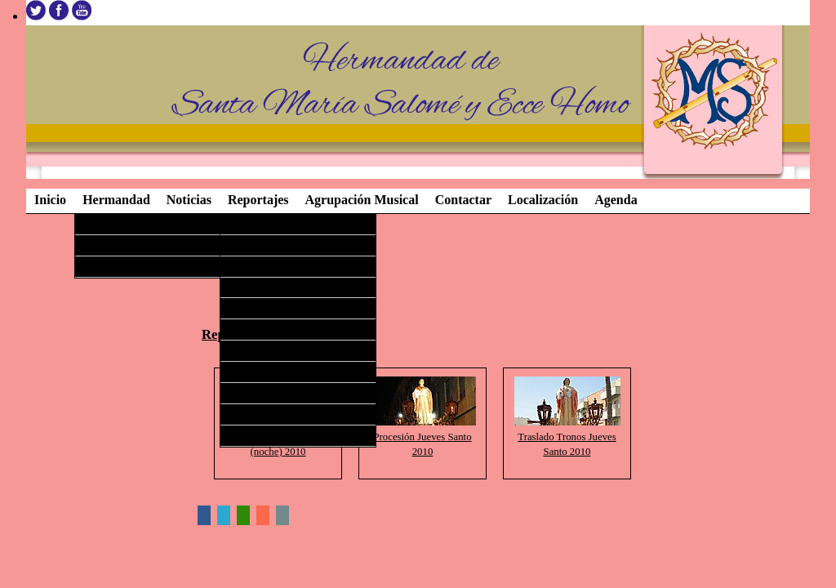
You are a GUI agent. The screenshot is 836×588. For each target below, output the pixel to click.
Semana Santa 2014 (270, 265)
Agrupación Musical (126, 244)
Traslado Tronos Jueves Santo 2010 (567, 436)
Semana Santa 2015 (270, 244)
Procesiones (108, 265)
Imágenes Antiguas (269, 434)
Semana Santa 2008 (270, 392)
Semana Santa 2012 (270, 307)
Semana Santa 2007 (270, 413)
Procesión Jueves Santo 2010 (423, 436)
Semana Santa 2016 (270, 223)
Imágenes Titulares (122, 223)
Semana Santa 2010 (270, 349)
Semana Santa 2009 (270, 370)
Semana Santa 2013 (270, 286)
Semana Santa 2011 (269, 328)
